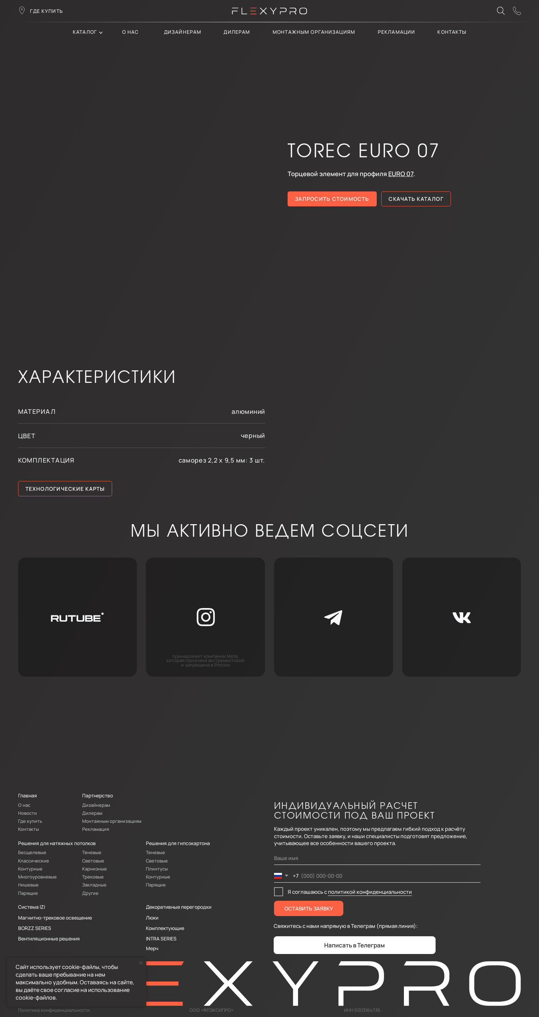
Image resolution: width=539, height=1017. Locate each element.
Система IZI (31, 907)
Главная (27, 795)
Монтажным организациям (314, 32)
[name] (377, 858)
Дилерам (92, 813)
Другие (90, 893)
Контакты (28, 829)
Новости (27, 813)
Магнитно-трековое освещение (55, 917)
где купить (46, 11)
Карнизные (94, 869)
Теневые (91, 852)
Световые (93, 861)
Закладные (94, 885)
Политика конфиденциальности (54, 1010)
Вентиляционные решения (49, 938)
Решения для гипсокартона (178, 843)
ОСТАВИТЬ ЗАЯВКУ (308, 908)
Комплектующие (165, 928)
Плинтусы (157, 869)
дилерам (237, 32)
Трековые (93, 877)
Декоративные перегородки (178, 907)
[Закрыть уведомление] (141, 963)
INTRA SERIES (161, 938)
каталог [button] (85, 32)
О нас (130, 32)
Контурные (30, 869)
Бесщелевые (32, 852)
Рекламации (396, 32)
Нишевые (28, 885)
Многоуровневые (37, 877)
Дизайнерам (182, 32)
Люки (152, 917)
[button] (517, 11)
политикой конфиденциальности (370, 892)
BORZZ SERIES (34, 928)
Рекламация (95, 829)
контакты (451, 32)
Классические (33, 861)
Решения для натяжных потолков (57, 843)
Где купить (30, 821)
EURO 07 (400, 174)
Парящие (28, 893)
